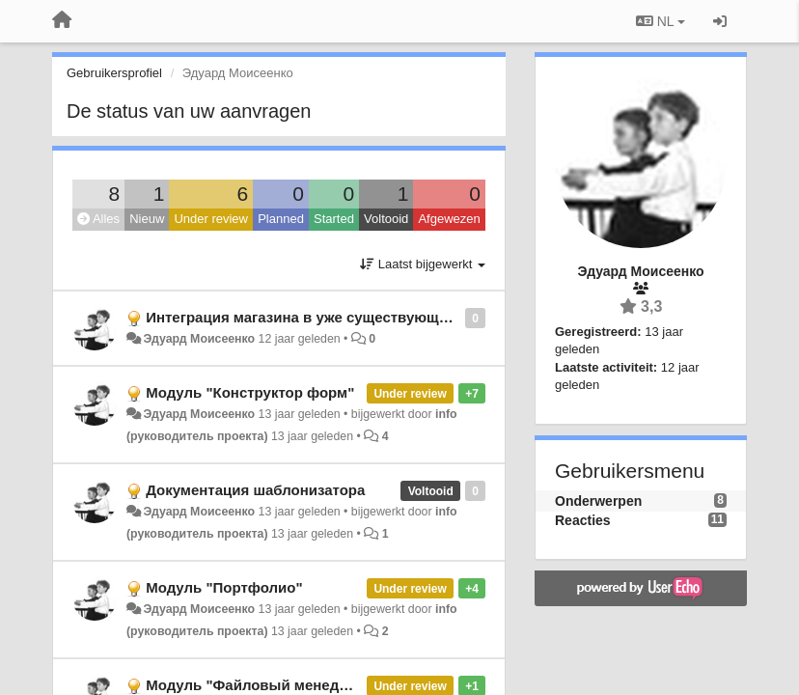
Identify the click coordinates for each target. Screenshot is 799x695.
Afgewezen (449, 218)
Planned (281, 218)
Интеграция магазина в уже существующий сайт (319, 317)
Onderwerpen (598, 501)
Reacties (583, 520)
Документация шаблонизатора (255, 490)
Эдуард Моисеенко (199, 339)
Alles (98, 218)
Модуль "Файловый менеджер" (259, 685)
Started (334, 218)
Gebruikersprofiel (114, 73)
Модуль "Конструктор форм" (250, 392)
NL (660, 21)
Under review (211, 218)
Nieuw (146, 218)
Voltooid (386, 218)
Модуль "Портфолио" (224, 587)
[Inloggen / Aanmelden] (720, 21)
